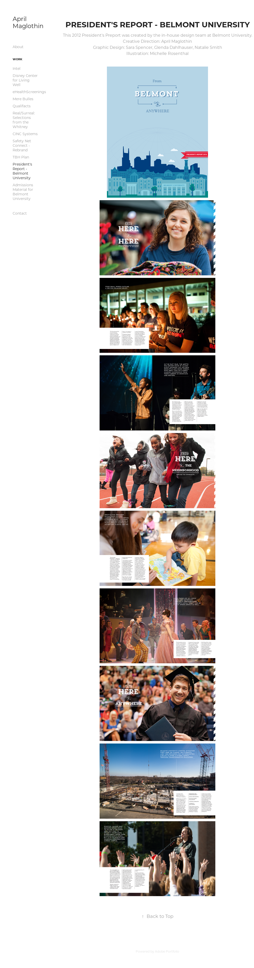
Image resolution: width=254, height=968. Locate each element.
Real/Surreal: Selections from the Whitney (24, 120)
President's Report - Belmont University (22, 171)
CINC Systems (25, 133)
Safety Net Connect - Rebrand (22, 145)
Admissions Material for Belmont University (23, 191)
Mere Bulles (23, 98)
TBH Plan (21, 157)
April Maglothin (28, 22)
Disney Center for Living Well (25, 80)
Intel (16, 68)
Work (17, 59)
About (18, 46)
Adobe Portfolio (167, 951)
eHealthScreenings (29, 91)
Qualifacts (22, 106)
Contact (20, 213)
